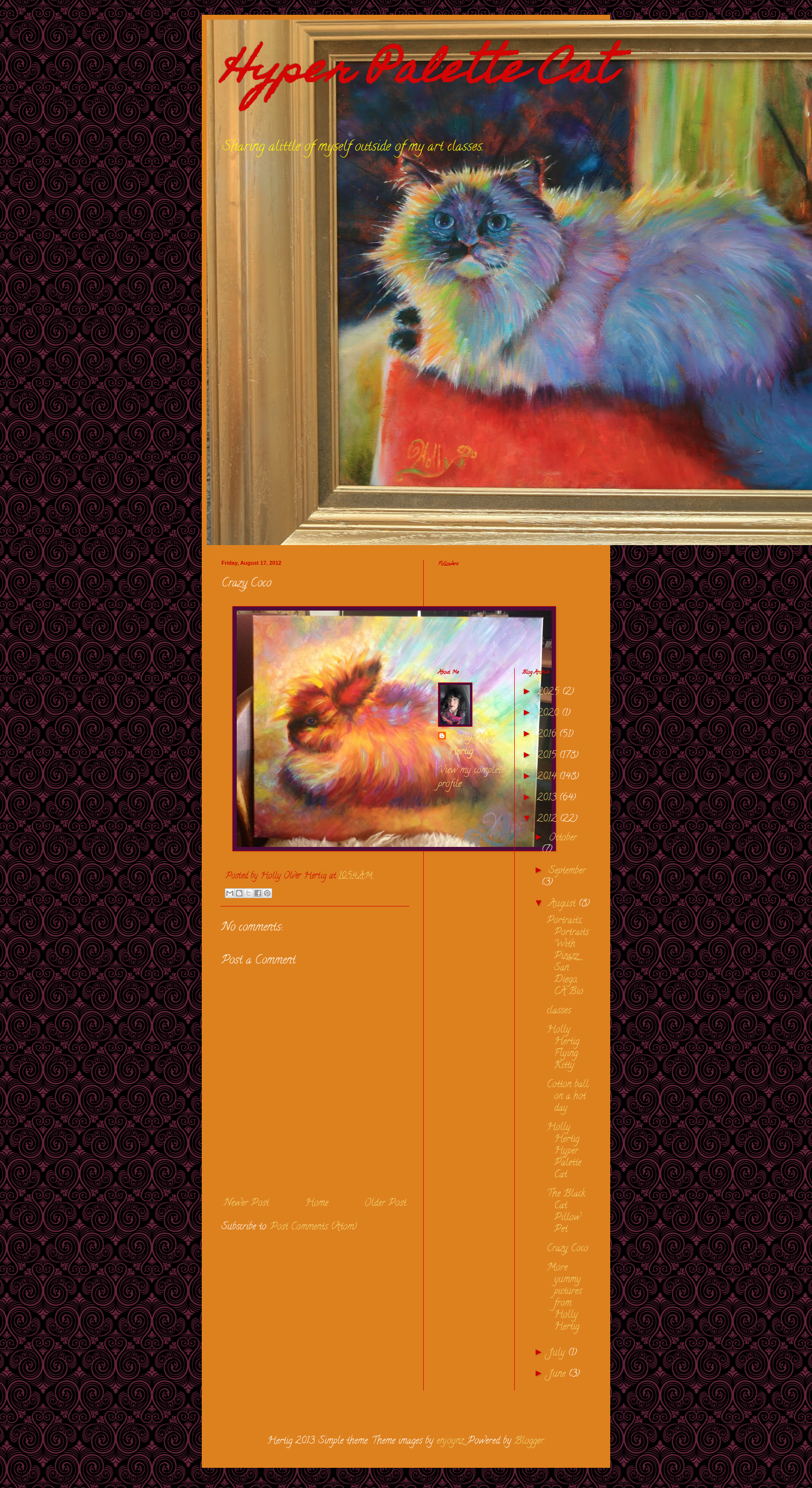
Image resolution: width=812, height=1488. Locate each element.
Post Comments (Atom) (313, 1227)
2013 (548, 798)
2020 (549, 713)
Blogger (529, 1441)
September (567, 871)
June (558, 1374)
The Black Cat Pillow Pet (566, 1212)
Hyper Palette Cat (417, 73)
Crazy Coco (567, 1249)
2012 (548, 819)
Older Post (385, 1203)
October (563, 838)
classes (559, 1011)
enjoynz (450, 1441)
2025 (549, 692)
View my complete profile (471, 777)
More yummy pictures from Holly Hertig (564, 1298)
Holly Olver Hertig (471, 745)
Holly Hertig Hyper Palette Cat (564, 1151)
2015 (548, 756)
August (563, 904)
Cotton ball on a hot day (568, 1096)
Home (316, 1203)
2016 (548, 735)
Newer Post (246, 1203)
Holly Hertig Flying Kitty (563, 1048)
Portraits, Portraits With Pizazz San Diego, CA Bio (568, 956)
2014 (548, 777)
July (558, 1353)
